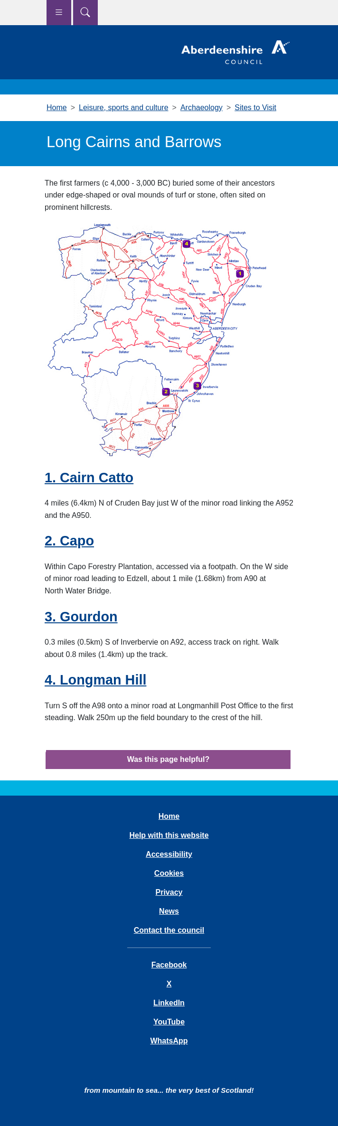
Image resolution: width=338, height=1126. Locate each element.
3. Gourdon (81, 616)
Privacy (169, 892)
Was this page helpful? (168, 759)
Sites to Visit (255, 107)
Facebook (169, 965)
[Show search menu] (85, 12)
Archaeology (201, 107)
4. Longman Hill (95, 679)
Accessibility (169, 854)
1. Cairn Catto (89, 477)
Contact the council (169, 930)
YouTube (169, 1022)
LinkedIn (169, 1003)
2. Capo (69, 540)
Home (57, 107)
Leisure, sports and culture (124, 107)
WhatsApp (169, 1041)
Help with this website (168, 835)
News (169, 911)
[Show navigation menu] (59, 12)
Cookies (169, 873)
